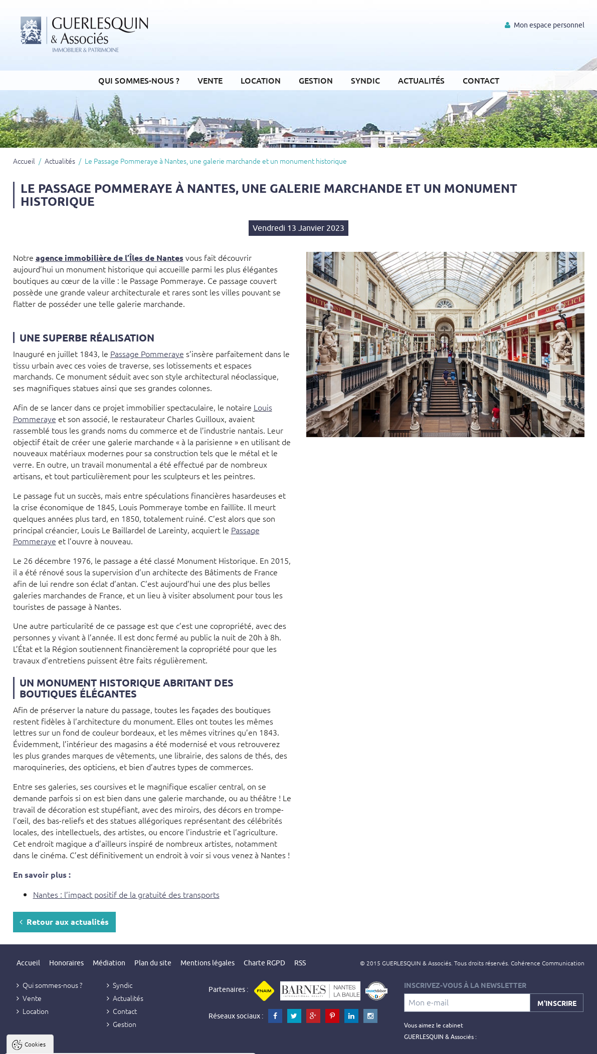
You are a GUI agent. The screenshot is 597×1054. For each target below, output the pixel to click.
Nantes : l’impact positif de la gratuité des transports (126, 894)
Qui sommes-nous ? (138, 80)
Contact (481, 80)
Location (261, 80)
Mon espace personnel (544, 25)
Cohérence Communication (547, 963)
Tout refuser (134, 1044)
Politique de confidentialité (58, 1020)
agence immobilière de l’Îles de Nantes (109, 257)
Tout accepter (71, 1044)
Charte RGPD (264, 963)
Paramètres (193, 1044)
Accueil (24, 161)
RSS (300, 963)
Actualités (421, 80)
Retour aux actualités (64, 921)
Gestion (316, 80)
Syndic (365, 80)
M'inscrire (556, 1002)
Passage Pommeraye (147, 353)
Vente (210, 80)
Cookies (35, 923)
